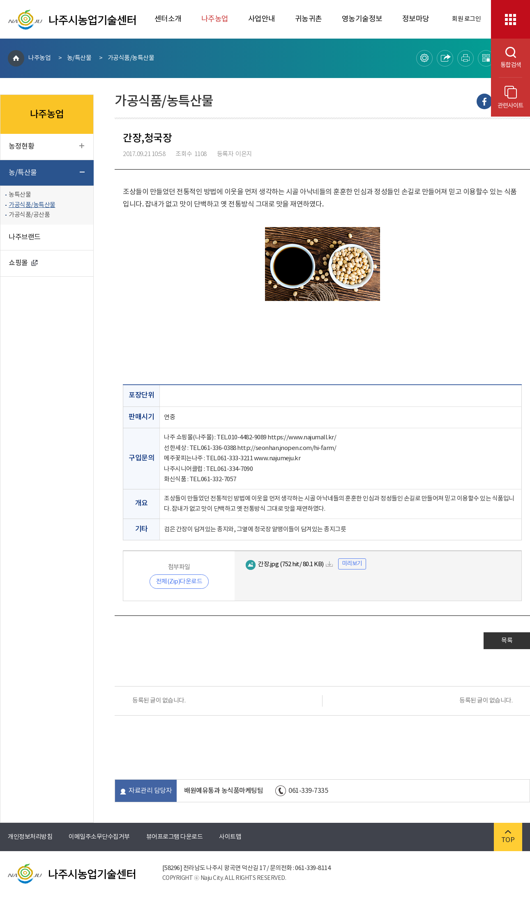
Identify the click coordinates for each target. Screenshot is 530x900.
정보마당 (415, 19)
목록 (506, 640)
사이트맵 (230, 836)
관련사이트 (510, 97)
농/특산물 (79, 58)
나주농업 (214, 19)
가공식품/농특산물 (131, 58)
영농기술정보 (362, 19)
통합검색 (506, 58)
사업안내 (261, 19)
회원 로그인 (466, 19)
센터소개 (168, 19)
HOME (16, 58)
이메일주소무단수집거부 (99, 836)
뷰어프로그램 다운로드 (174, 836)
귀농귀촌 (308, 19)
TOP (508, 837)
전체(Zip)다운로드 (179, 581)
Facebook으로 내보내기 (484, 101)
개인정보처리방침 (30, 836)
